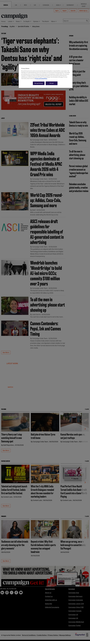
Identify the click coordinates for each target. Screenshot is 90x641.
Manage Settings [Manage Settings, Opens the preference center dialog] (39, 83)
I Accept (52, 83)
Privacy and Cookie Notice (41, 78)
